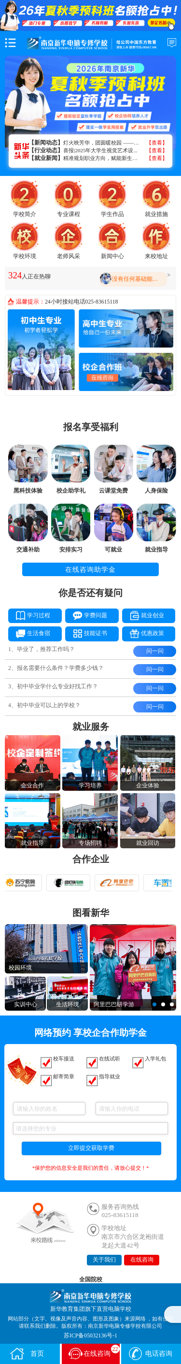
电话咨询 (150, 1354)
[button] (154, 1004)
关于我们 (104, 1260)
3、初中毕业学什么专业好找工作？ (53, 686)
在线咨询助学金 (90, 569)
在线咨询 (141, 1260)
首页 (26, 1354)
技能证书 (86, 632)
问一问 (155, 651)
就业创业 (143, 615)
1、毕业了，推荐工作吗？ (41, 649)
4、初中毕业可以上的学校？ (44, 705)
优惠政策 (143, 632)
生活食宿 (29, 632)
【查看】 (156, 142)
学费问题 (86, 615)
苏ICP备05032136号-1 (90, 1336)
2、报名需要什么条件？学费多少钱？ (56, 668)
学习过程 (29, 615)
